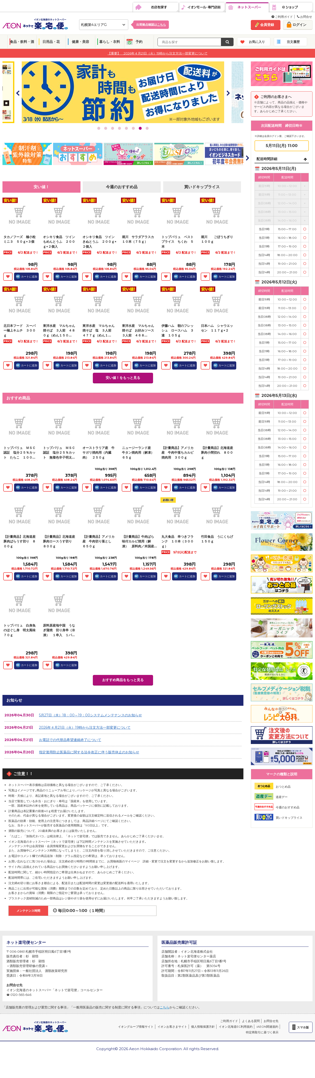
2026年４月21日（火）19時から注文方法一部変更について (85, 727)
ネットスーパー (247, 7)
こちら (164, 1007)
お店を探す (155, 7)
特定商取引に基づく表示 (262, 1032)
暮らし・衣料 (109, 41)
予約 (139, 41)
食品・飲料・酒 (22, 41)
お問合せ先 (271, 1021)
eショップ (291, 7)
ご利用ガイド (282, 17)
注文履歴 (293, 42)
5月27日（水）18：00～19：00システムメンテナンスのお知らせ (90, 715)
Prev (18, 93)
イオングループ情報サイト (136, 1026)
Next (228, 93)
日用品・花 (51, 41)
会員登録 (267, 24)
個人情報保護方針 (203, 1026)
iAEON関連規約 (267, 1026)
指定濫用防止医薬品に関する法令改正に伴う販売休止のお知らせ (89, 752)
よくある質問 (251, 1021)
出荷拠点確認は (151, 24)
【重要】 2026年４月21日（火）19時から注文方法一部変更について (158, 53)
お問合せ (304, 17)
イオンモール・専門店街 (202, 7)
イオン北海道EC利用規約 (236, 1026)
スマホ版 (303, 1027)
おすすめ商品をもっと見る (123, 680)
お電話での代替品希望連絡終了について (70, 740)
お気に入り (257, 42)
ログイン (299, 24)
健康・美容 (80, 41)
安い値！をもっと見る (123, 377)
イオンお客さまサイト (172, 1026)
